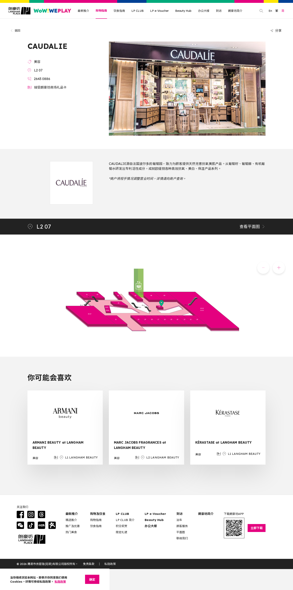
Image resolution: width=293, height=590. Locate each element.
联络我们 (182, 538)
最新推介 (83, 11)
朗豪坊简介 (235, 11)
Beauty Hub (183, 11)
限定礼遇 (121, 532)
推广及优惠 (73, 526)
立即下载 (256, 528)
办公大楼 (203, 11)
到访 (219, 11)
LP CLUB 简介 (125, 520)
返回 (15, 30)
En (270, 11)
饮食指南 (119, 11)
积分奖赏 (121, 526)
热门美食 (71, 532)
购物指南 (101, 10)
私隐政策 (110, 564)
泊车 (179, 520)
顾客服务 (182, 526)
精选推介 (71, 520)
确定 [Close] (92, 579)
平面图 (180, 532)
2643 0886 (42, 79)
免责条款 (88, 564)
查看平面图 (252, 226)
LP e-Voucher (159, 11)
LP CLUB (137, 11)
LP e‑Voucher (155, 514)
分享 (276, 31)
